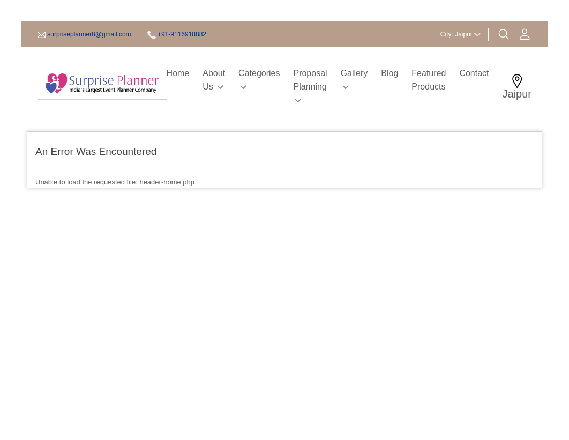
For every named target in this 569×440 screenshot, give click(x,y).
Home (178, 73)
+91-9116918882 (182, 34)
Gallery (354, 79)
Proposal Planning (310, 85)
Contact (474, 73)
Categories (259, 79)
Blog (389, 73)
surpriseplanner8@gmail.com (89, 34)
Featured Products (428, 80)
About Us (214, 80)
